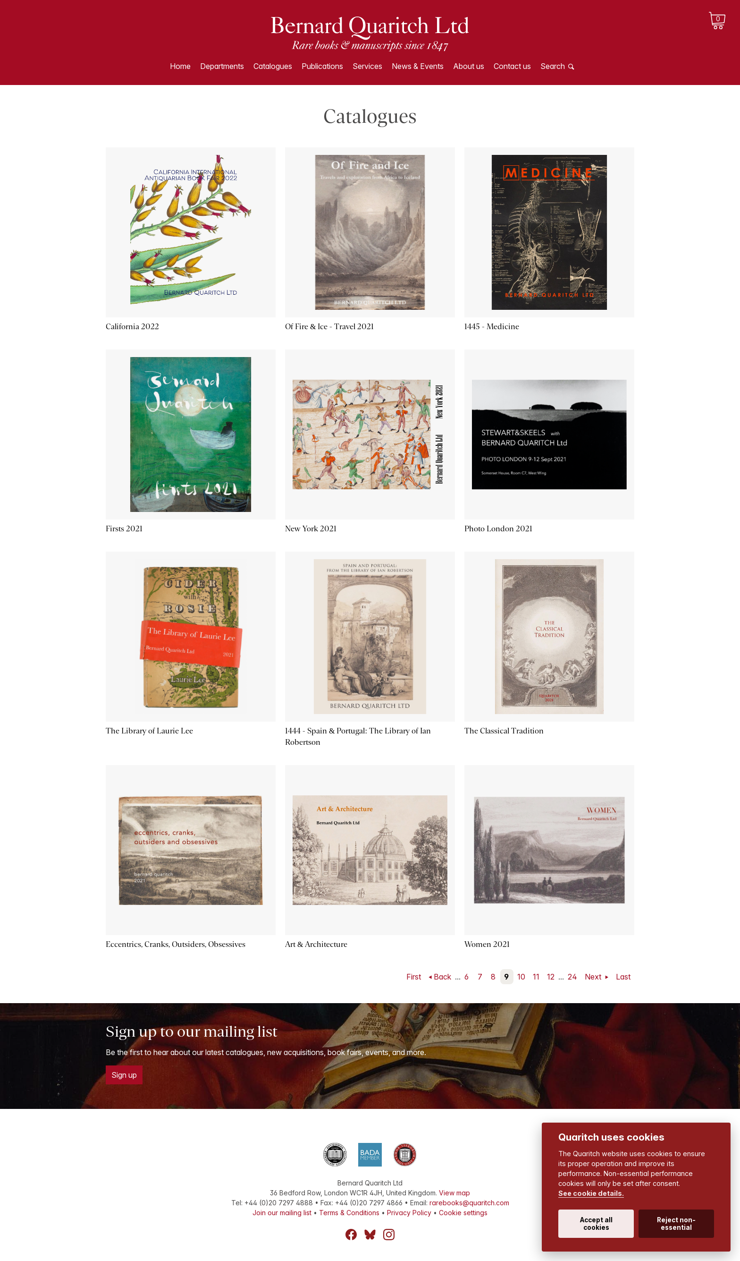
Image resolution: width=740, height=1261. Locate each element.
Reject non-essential (676, 1223)
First (413, 976)
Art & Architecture (316, 944)
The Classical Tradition (504, 730)
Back (442, 976)
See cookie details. (591, 1193)
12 (551, 976)
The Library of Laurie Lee (149, 730)
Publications (322, 66)
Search (552, 66)
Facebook (351, 1234)
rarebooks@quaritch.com (469, 1203)
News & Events (418, 66)
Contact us (512, 66)
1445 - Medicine (491, 326)
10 (521, 976)
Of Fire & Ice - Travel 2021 (329, 326)
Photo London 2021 (498, 528)
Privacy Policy (409, 1213)
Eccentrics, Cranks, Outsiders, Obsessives (175, 944)
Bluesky (370, 1234)
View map (454, 1193)
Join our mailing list (281, 1213)
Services (367, 66)
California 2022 (132, 326)
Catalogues (272, 66)
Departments (222, 66)
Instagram (389, 1234)
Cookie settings (463, 1213)
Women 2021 (487, 944)
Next (594, 976)
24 (572, 976)
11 (536, 976)
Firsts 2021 (124, 528)
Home (180, 66)
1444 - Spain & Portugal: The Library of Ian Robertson (358, 736)
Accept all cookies (596, 1223)
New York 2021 (310, 528)
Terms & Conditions (349, 1213)
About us (468, 66)
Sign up (124, 1075)
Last (623, 976)
